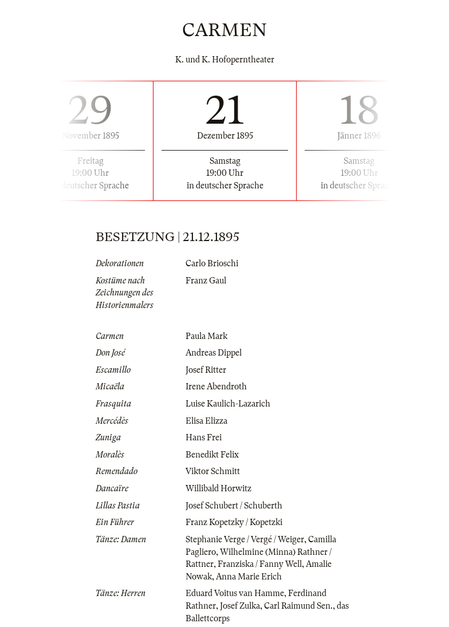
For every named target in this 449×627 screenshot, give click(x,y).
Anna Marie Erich (249, 576)
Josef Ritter (206, 369)
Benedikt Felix (212, 454)
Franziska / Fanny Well (260, 564)
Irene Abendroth (216, 386)
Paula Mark (206, 336)
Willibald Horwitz (218, 488)
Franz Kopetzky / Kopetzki (234, 522)
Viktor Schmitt (213, 471)
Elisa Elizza (206, 420)
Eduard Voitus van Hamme (235, 593)
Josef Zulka (240, 605)
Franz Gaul (206, 280)
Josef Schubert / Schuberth (234, 505)
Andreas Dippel (214, 352)
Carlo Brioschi (212, 263)
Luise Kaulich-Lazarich (228, 403)
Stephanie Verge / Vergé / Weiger (245, 539)
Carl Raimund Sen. (298, 605)
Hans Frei (204, 437)
